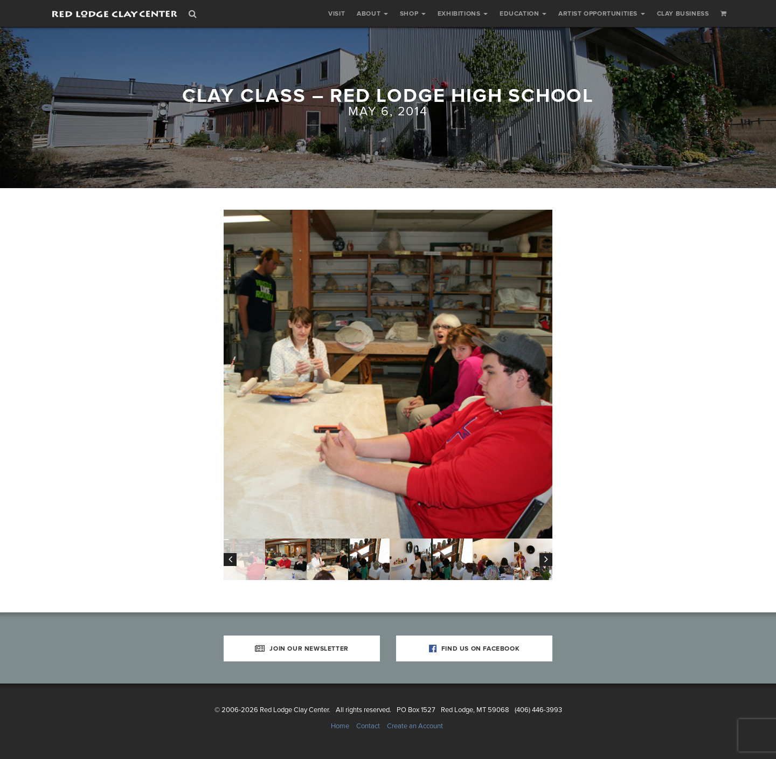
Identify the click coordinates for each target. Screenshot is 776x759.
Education (523, 13)
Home (340, 726)
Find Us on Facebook (474, 648)
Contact (368, 726)
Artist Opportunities (601, 13)
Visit (336, 13)
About (372, 13)
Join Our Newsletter (302, 648)
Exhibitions (463, 13)
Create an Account (415, 726)
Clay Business (683, 13)
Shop (413, 13)
